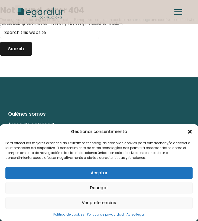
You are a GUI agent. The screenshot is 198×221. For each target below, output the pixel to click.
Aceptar (99, 173)
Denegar (99, 188)
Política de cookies (68, 214)
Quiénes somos (27, 113)
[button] (190, 131)
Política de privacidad (105, 214)
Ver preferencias (99, 203)
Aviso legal (135, 214)
